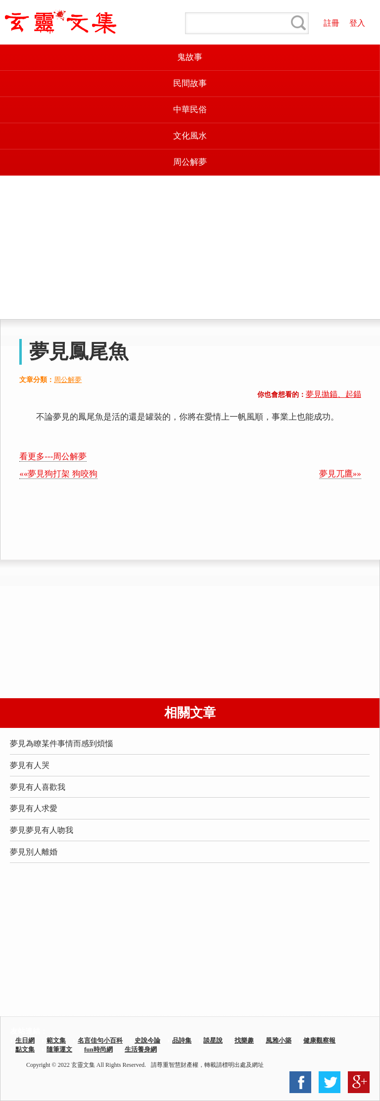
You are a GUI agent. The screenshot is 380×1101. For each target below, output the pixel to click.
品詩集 (181, 1040)
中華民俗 (190, 109)
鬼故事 (189, 57)
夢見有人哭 (29, 765)
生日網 (25, 1040)
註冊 (331, 23)
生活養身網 (141, 1049)
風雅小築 (278, 1040)
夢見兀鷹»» (340, 474)
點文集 (25, 1049)
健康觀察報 (319, 1040)
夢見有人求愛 (33, 808)
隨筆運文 (59, 1049)
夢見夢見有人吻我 (41, 830)
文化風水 (190, 136)
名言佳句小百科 (100, 1040)
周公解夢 (190, 162)
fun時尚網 (98, 1049)
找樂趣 (244, 1040)
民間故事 (190, 83)
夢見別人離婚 (33, 852)
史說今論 (147, 1040)
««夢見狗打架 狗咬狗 (58, 474)
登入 (357, 23)
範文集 (56, 1040)
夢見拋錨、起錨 (333, 394)
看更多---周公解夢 (53, 456)
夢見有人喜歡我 (37, 787)
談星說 (213, 1040)
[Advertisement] (190, 247)
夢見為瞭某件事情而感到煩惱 (61, 743)
